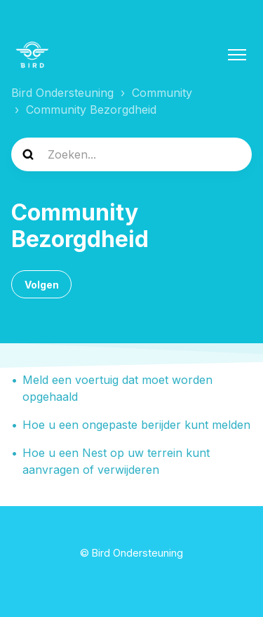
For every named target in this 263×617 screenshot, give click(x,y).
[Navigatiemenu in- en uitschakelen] (237, 55)
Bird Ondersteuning (62, 93)
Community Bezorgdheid (91, 109)
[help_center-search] (131, 154)
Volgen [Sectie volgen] (42, 285)
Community (162, 93)
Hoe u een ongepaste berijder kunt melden (136, 425)
